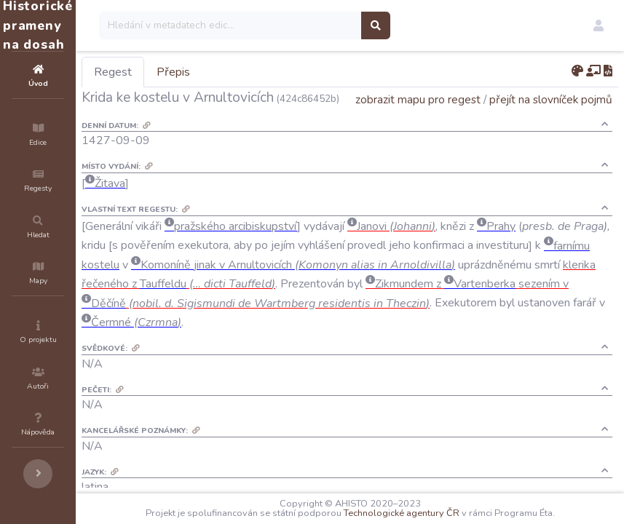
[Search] (317, 25)
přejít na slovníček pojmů (550, 119)
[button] (598, 25)
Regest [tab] (200, 72)
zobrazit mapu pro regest (418, 119)
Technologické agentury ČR (445, 513)
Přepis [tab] (260, 72)
